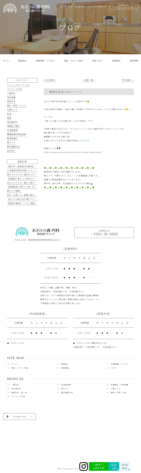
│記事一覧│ (88, 80)
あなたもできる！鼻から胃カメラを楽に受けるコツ (31, 182)
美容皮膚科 (12, 138)
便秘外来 (11, 101)
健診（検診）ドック (16, 105)
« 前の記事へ (50, 80)
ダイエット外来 (14, 89)
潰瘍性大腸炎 (13, 126)
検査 (9, 117)
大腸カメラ (12, 109)
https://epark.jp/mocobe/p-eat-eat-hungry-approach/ (73, 152)
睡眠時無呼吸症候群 (16, 134)
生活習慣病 (12, 130)
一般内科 (11, 93)
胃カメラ (11, 142)
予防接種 (11, 97)
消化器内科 (12, 121)
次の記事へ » (128, 80)
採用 (9, 113)
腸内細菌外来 (13, 146)
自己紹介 (11, 150)
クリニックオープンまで (18, 85)
